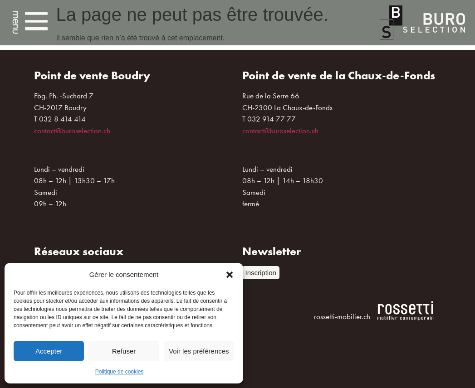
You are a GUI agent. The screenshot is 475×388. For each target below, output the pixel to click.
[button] (229, 274)
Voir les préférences (199, 351)
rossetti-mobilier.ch (342, 316)
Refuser (124, 351)
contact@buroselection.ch (72, 130)
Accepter (48, 351)
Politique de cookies (119, 372)
